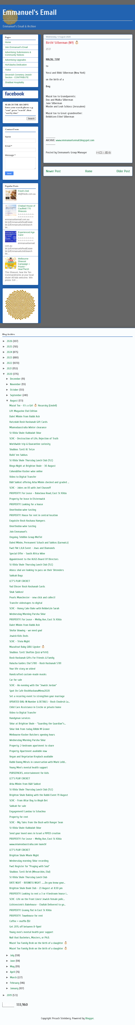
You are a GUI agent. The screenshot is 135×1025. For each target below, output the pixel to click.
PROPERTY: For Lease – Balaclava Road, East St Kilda (38, 493)
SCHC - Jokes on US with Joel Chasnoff (30, 487)
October (14, 389)
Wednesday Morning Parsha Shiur (27, 614)
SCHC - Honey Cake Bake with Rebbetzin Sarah (34, 608)
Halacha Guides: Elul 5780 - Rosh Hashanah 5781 (35, 663)
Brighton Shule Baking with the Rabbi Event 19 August (38, 795)
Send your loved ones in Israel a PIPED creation (34, 833)
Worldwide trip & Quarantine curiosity (29, 444)
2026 (10, 341)
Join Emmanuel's (18, 531)
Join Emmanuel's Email (16, 47)
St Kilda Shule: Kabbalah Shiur (25, 433)
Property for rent (18, 817)
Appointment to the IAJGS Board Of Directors (33, 559)
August (14, 400)
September (16, 395)
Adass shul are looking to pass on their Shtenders (36, 570)
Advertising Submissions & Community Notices (18, 53)
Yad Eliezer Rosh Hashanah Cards (27, 586)
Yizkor (8, 69)
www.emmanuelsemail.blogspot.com (75, 140)
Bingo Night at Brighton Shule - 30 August (32, 465)
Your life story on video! (22, 668)
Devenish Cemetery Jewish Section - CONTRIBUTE (18, 76)
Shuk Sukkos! (16, 592)
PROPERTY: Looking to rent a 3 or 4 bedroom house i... (38, 893)
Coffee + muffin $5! (19, 921)
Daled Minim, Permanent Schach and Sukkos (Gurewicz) (39, 542)
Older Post (123, 171)
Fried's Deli (23, 191)
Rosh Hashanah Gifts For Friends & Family (31, 657)
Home (88, 171)
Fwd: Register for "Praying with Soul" (29, 866)
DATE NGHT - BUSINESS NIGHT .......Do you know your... (37, 882)
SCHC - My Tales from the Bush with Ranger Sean (36, 822)
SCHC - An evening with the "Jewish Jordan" (33, 685)
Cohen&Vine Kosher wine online (26, 471)
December (15, 378)
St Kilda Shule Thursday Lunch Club (28, 877)
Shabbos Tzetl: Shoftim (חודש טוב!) (28, 652)
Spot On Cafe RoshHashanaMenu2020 (29, 690)
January (14, 988)
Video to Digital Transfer (22, 476)
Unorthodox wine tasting (22, 509)
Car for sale (15, 679)
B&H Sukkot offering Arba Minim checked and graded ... (39, 482)
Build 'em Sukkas (18, 455)
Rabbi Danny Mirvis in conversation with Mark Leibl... (37, 762)
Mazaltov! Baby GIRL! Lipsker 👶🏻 (27, 646)
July (12, 955)
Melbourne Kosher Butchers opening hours (32, 734)
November (16, 384)
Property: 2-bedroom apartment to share (31, 745)
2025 (10, 346)
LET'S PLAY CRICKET (19, 581)
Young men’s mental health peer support (31, 932)
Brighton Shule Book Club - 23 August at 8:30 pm (36, 888)
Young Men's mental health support (28, 767)
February (15, 983)
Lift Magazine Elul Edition (23, 411)
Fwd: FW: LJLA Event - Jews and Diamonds (32, 548)
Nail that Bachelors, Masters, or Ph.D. (29, 937)
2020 (10, 374)
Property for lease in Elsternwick (27, 498)
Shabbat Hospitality (14, 82)
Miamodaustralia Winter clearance (27, 427)
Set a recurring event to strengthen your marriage (37, 696)
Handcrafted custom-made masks (27, 674)
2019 (10, 995)
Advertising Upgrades (15, 60)
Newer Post (53, 171)
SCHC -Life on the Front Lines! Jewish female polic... (37, 899)
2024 (10, 352)
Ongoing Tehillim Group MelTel (25, 537)
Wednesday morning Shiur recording (29, 860)
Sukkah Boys (16, 575)
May (12, 966)
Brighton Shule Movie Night (24, 855)
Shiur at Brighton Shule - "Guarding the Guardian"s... (37, 723)
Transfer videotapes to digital (25, 603)
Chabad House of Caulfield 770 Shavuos (26, 208)
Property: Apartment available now (28, 751)
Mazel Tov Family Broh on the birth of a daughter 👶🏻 (38, 943)
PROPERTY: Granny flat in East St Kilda (30, 910)
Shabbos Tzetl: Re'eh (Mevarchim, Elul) (29, 871)
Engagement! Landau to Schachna (27, 811)
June (13, 960)
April (13, 972)
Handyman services (19, 718)
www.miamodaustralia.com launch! (27, 844)
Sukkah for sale (17, 806)
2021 (9, 368)
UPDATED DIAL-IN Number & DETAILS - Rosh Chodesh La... (39, 701)
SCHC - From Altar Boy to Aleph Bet (28, 800)
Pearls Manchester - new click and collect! (32, 597)
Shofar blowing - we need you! (25, 630)
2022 (10, 363)
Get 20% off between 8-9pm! (25, 926)
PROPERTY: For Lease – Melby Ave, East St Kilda (35, 619)
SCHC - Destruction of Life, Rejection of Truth (33, 438)
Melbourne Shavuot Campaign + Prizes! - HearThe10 (24, 263)
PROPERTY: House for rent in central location (33, 515)
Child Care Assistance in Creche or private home (35, 707)
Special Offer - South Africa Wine (27, 553)
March (13, 977)
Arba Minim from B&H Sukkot (25, 784)
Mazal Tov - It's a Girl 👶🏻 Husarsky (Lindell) (33, 405)
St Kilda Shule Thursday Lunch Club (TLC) (31, 460)
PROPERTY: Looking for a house (26, 504)
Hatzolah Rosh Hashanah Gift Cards (28, 422)
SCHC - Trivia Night (19, 641)
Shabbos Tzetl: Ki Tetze (22, 449)
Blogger (89, 1018)
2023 (10, 357)
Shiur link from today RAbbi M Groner (29, 729)
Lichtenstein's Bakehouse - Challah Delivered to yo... (37, 904)
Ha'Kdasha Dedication (16, 64)
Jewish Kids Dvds (18, 636)
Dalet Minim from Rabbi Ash (24, 416)
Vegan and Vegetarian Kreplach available (31, 756)
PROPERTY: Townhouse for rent (26, 915)
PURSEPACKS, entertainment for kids (29, 773)
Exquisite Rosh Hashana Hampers (27, 520)
